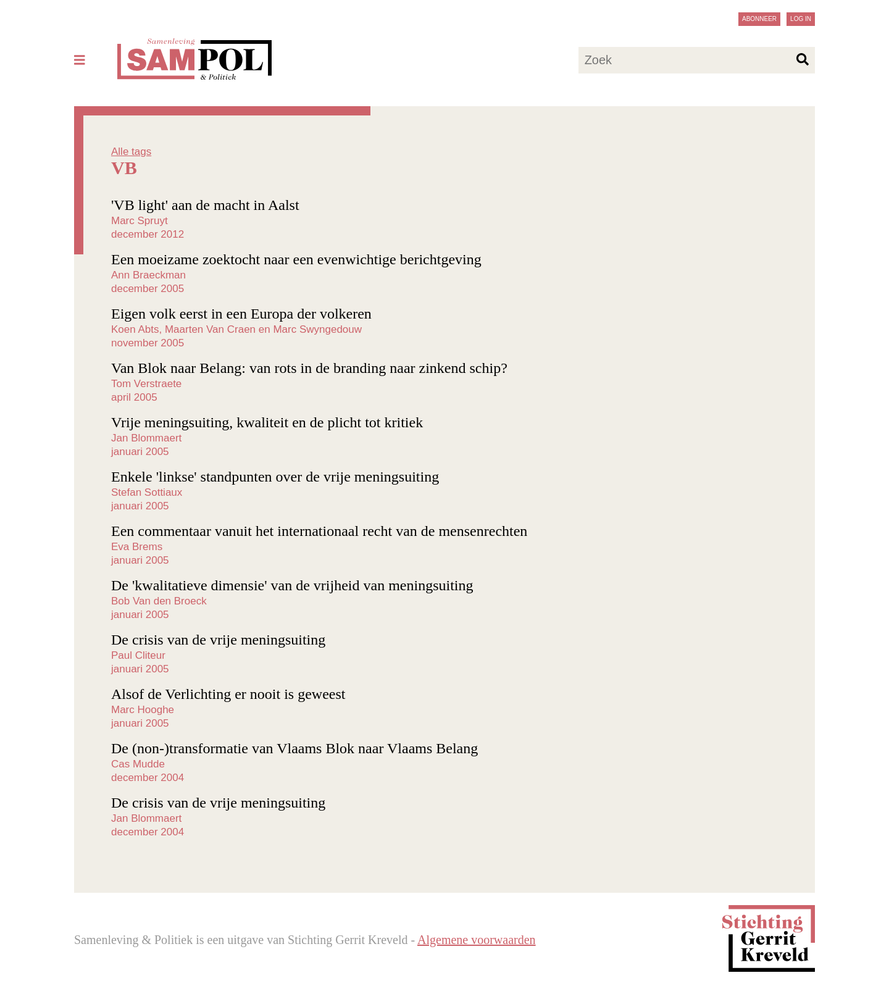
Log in (800, 18)
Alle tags (131, 151)
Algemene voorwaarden (476, 939)
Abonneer (759, 18)
